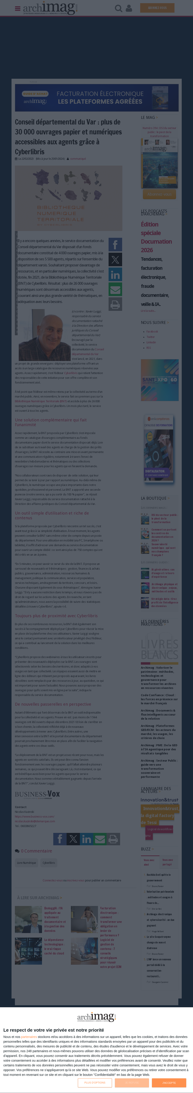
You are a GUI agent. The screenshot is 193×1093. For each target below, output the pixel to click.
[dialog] (96, 1050)
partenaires (29, 1036)
